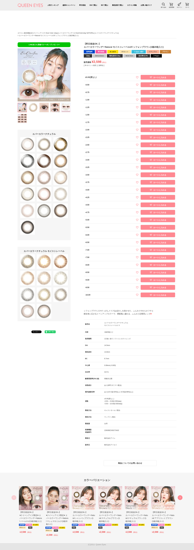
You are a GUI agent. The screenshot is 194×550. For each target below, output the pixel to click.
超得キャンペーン (69, 5)
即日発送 (82, 5)
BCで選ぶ (104, 5)
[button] (180, 497)
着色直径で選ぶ (117, 5)
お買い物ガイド (146, 5)
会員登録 (171, 7)
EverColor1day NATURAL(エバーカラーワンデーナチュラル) (97, 33)
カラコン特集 (132, 5)
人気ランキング (53, 5)
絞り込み (163, 7)
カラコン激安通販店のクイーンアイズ (31, 33)
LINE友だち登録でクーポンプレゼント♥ (44, 45)
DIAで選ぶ (93, 5)
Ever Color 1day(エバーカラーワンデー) (60, 33)
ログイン (179, 7)
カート (187, 7)
